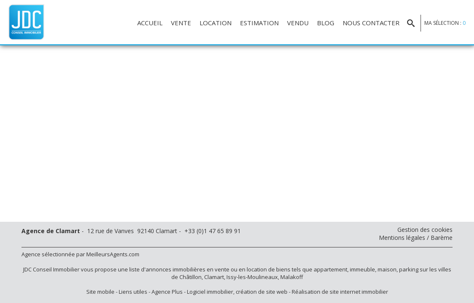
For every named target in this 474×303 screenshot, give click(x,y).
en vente (218, 269)
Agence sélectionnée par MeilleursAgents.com (80, 254)
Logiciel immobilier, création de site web (237, 291)
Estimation (259, 23)
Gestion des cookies (425, 230)
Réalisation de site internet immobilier (340, 291)
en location (253, 269)
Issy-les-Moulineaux (252, 277)
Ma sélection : (445, 23)
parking (408, 269)
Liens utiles (133, 291)
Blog (325, 23)
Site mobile (100, 291)
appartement (330, 269)
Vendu (298, 23)
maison (387, 269)
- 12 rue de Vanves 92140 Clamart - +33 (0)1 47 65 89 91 (131, 231)
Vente (181, 23)
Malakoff (291, 277)
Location (216, 23)
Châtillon (190, 277)
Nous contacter (371, 23)
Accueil (149, 23)
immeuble (362, 269)
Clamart (214, 277)
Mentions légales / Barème (416, 238)
